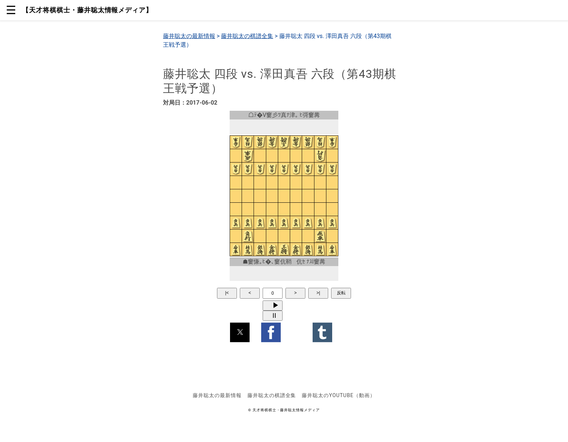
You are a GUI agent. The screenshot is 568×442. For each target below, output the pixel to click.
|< (227, 292)
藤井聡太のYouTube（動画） (338, 395)
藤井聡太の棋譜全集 (247, 36)
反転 (341, 292)
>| (318, 292)
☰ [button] (11, 10)
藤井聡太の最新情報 (189, 36)
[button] (240, 332)
